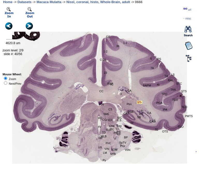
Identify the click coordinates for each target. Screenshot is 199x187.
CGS (103, 59)
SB (139, 117)
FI (142, 110)
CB (137, 137)
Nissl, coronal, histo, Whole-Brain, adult (98, 2)
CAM (153, 121)
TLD (108, 129)
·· (187, 18)
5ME (107, 114)
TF (132, 123)
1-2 (125, 42)
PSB (130, 111)
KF (119, 134)
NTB (113, 154)
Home (7, 2)
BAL (171, 80)
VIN (106, 148)
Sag (119, 125)
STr (139, 102)
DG (141, 113)
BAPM (147, 85)
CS (110, 109)
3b (117, 46)
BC (112, 129)
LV (122, 89)
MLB (104, 136)
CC (101, 91)
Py (104, 160)
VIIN (127, 149)
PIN (101, 104)
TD (104, 132)
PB (116, 133)
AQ (100, 117)
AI (158, 84)
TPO (164, 94)
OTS (165, 131)
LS (173, 74)
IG (111, 84)
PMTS (189, 116)
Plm (129, 104)
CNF (112, 126)
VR (100, 147)
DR (100, 137)
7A (166, 76)
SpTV (122, 142)
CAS (126, 113)
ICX (119, 120)
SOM (114, 149)
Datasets (25, 2)
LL (117, 128)
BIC (119, 117)
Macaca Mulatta (49, 2)
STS (184, 91)
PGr (122, 146)
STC (179, 83)
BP (126, 137)
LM (105, 152)
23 (105, 72)
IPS (159, 59)
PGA (159, 102)
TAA (173, 89)
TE (156, 129)
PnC (108, 143)
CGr (105, 119)
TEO (181, 126)
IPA (165, 109)
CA (129, 90)
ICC (110, 120)
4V (99, 126)
